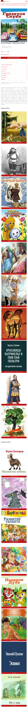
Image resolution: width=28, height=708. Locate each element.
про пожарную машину (5, 73)
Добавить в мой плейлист (14, 57)
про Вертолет (3, 77)
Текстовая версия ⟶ (5, 54)
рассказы (5, 1)
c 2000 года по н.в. (4, 66)
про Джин (3, 79)
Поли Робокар (16, 89)
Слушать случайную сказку (6, 64)
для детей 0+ (3, 70)
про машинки (3, 75)
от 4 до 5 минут (4, 68)
